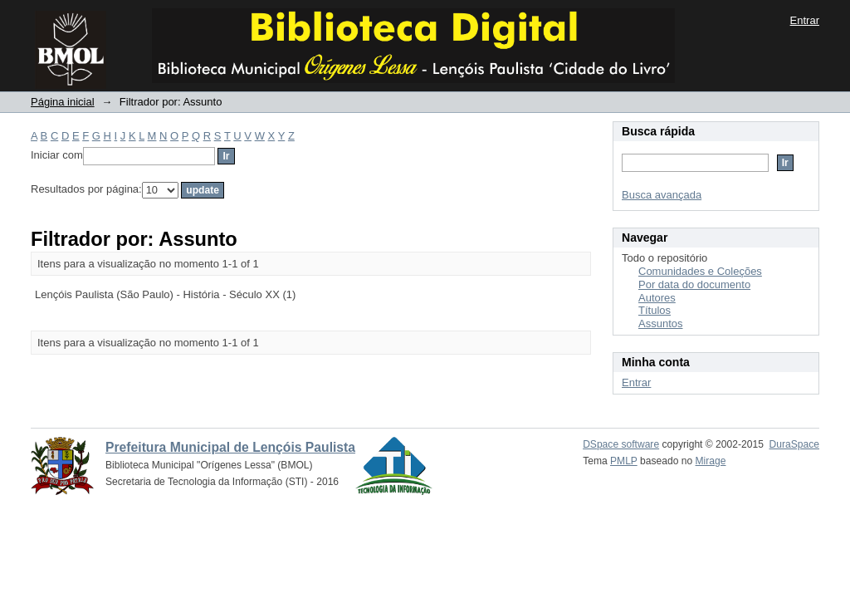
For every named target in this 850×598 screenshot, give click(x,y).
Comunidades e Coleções (700, 271)
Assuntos (660, 323)
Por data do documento (694, 284)
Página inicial (63, 102)
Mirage (711, 461)
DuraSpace (794, 444)
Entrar (804, 20)
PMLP (624, 461)
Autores (657, 298)
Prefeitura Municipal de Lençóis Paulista (230, 447)
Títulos (654, 310)
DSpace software (621, 444)
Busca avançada (661, 195)
